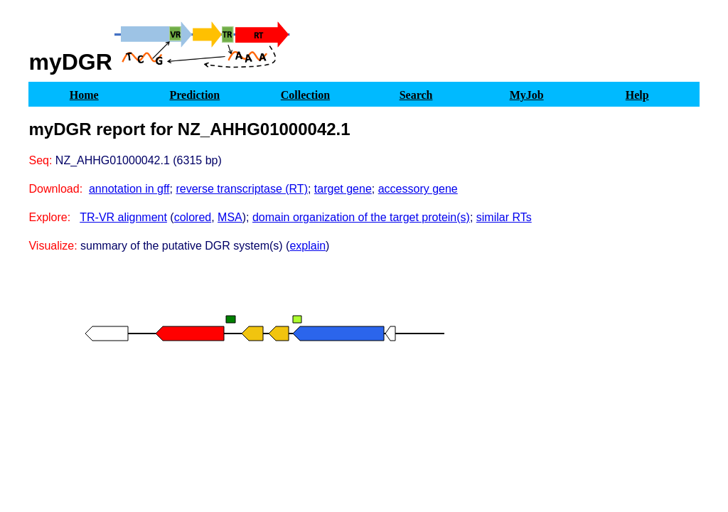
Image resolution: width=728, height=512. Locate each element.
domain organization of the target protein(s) (361, 217)
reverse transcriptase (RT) (242, 189)
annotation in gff (129, 189)
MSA (230, 217)
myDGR (70, 62)
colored (192, 217)
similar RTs (504, 217)
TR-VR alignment (123, 217)
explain (307, 246)
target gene (343, 189)
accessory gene (418, 189)
